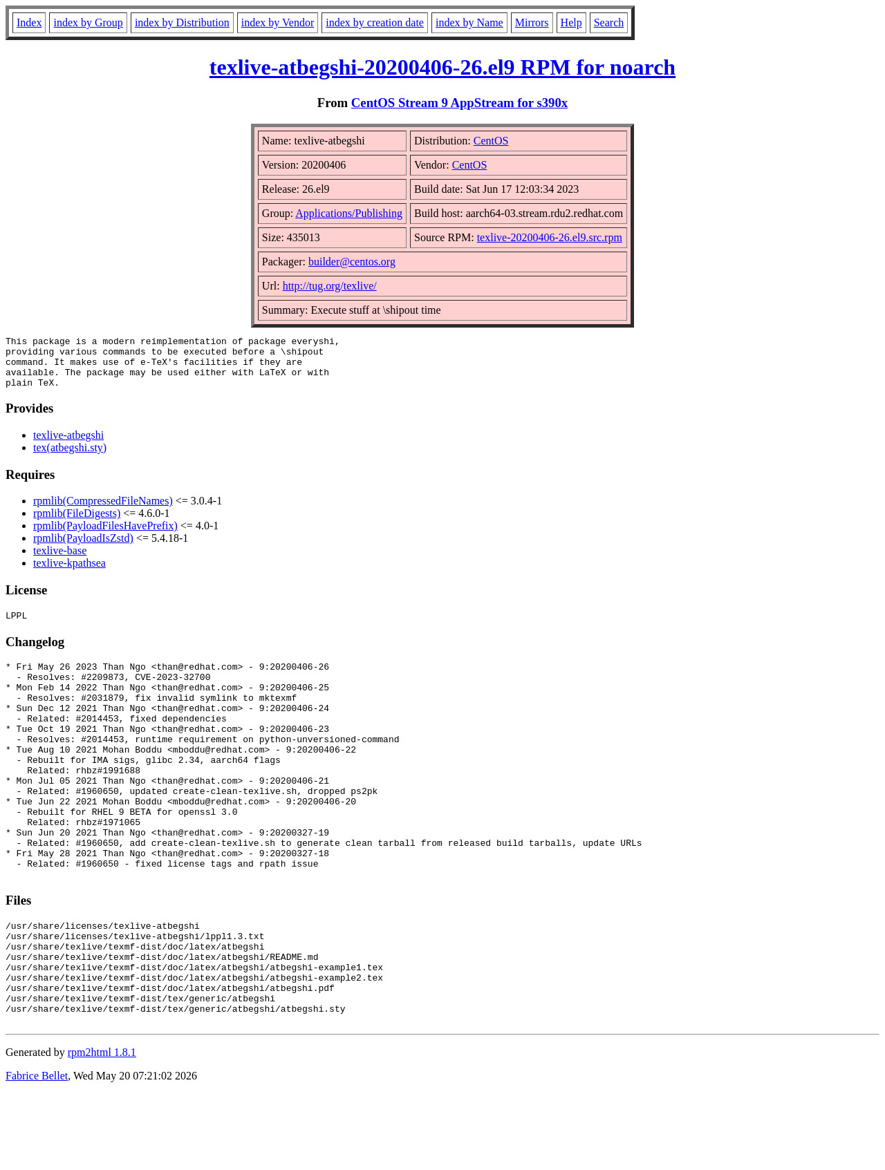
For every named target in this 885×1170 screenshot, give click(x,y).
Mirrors (532, 22)
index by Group (87, 22)
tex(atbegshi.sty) (69, 458)
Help (571, 22)
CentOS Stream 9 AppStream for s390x (459, 102)
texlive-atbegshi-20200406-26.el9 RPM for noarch (442, 67)
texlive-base (59, 561)
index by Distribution (182, 22)
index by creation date (375, 22)
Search (609, 22)
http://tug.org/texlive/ (330, 286)
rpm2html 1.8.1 (102, 1129)
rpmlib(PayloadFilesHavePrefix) (105, 536)
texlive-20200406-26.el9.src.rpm (549, 237)
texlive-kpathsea (69, 573)
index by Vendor (277, 22)
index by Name (469, 22)
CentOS (491, 141)
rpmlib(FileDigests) (76, 523)
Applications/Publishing (348, 213)
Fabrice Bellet (37, 1152)
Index (29, 22)
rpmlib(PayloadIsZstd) (83, 548)
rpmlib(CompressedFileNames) (103, 511)
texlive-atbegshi (68, 445)
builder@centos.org (351, 261)
